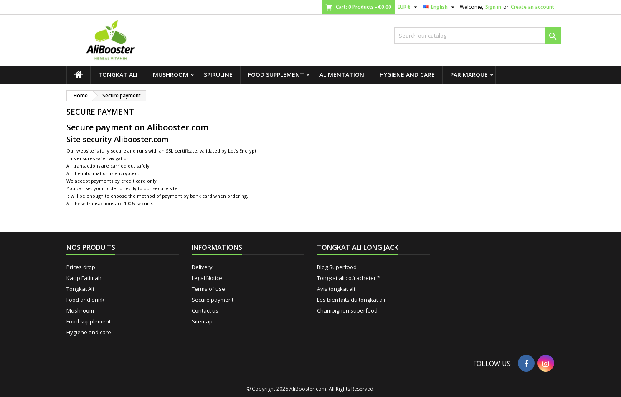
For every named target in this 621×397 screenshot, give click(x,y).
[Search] (477, 35)
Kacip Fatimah (83, 278)
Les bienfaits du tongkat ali (351, 299)
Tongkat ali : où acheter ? (348, 278)
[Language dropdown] (439, 7)
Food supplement (276, 75)
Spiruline (218, 75)
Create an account (532, 6)
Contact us (205, 310)
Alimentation (341, 75)
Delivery (202, 267)
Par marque (469, 75)
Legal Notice (207, 278)
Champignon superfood (347, 310)
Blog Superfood (337, 267)
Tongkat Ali (117, 75)
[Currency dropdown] (408, 7)
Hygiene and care (407, 75)
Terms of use (208, 289)
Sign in (493, 6)
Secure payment (212, 299)
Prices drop (80, 267)
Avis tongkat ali (336, 289)
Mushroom (170, 75)
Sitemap (202, 321)
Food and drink (85, 299)
